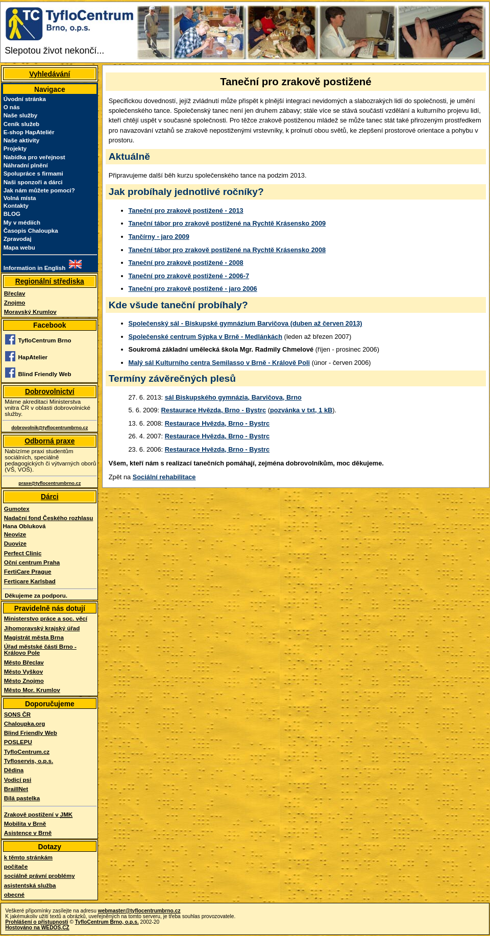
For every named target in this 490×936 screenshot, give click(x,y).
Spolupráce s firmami (33, 173)
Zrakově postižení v (38, 814)
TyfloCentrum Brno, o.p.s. (107, 922)
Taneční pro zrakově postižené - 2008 (186, 262)
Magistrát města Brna (34, 637)
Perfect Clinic (23, 553)
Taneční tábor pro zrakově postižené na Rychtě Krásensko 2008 (227, 250)
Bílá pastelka (22, 798)
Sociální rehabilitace (164, 477)
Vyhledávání (49, 74)
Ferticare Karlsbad (30, 581)
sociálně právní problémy (39, 876)
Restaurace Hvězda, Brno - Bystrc (213, 410)
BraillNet (16, 789)
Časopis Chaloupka (31, 231)
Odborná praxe (49, 441)
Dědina (13, 770)
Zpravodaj (18, 239)
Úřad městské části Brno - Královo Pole (40, 650)
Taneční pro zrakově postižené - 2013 (186, 210)
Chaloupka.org (24, 724)
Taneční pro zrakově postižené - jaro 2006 (193, 288)
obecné (14, 895)
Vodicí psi (18, 780)
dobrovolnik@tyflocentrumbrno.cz (49, 427)
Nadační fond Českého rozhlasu (48, 518)
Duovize (15, 543)
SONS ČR (17, 714)
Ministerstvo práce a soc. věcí (45, 618)
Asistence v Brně (28, 833)
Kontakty (16, 206)
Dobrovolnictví (50, 391)
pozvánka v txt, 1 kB (301, 410)
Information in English (35, 268)
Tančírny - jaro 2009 (159, 236)
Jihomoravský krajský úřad (42, 628)
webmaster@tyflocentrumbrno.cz (139, 911)
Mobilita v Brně (25, 824)
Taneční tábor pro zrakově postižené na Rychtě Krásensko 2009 (227, 223)
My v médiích (22, 222)
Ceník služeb (21, 124)
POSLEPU (18, 742)
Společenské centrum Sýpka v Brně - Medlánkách (206, 336)
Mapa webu (19, 247)
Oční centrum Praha (32, 562)
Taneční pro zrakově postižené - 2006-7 (189, 276)
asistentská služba (30, 885)
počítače (16, 867)
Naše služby (21, 115)
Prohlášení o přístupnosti (36, 922)
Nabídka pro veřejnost (34, 157)
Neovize (15, 534)
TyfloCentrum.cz (27, 752)
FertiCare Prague (28, 572)
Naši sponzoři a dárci (33, 182)
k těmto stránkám (28, 857)
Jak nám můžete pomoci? (39, 190)
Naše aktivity (21, 140)
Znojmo (15, 303)
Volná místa (20, 198)
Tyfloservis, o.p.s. (28, 761)
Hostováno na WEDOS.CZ (37, 927)
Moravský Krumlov (30, 312)
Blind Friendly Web (30, 733)
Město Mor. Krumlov (32, 690)
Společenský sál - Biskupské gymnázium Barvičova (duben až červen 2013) (245, 323)
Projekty (15, 148)
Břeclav (15, 293)
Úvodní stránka (25, 99)
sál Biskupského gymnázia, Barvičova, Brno (233, 397)
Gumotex (17, 509)
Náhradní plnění (26, 165)
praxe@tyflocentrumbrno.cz (49, 483)
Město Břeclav (24, 662)
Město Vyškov (23, 672)
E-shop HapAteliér (29, 132)
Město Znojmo (24, 681)
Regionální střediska (49, 281)
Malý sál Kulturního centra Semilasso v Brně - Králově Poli (219, 362)
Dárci (50, 496)
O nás (12, 107)
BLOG (12, 214)
